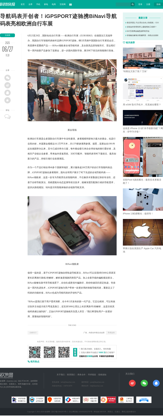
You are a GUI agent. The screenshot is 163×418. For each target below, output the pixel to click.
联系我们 (71, 375)
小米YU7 (32, 333)
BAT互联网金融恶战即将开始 (137, 31)
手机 (38, 4)
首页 (23, 4)
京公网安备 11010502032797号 (80, 412)
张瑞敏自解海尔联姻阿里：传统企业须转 (141, 35)
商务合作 (81, 375)
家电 (46, 4)
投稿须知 (102, 375)
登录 (140, 4)
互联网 (63, 4)
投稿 (158, 4)
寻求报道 (92, 375)
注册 (148, 4)
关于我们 (61, 375)
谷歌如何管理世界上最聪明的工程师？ (141, 27)
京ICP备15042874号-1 (59, 412)
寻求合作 (111, 333)
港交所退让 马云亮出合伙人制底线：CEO (142, 23)
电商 (54, 4)
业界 (30, 4)
